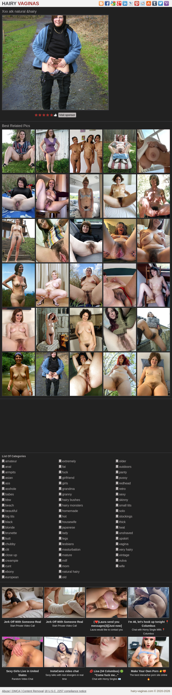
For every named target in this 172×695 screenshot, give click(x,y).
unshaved (124, 533)
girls (63, 483)
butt (6, 538)
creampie (10, 560)
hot (63, 516)
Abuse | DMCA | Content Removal (23, 691)
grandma (67, 488)
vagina (122, 544)
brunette (9, 533)
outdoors (123, 466)
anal (6, 466)
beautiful (9, 511)
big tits (8, 516)
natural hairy (69, 571)
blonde (8, 527)
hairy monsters (71, 505)
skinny (122, 500)
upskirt (122, 538)
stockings (124, 516)
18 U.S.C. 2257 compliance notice (65, 691)
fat (62, 466)
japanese (67, 527)
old (62, 577)
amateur (9, 461)
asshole (9, 488)
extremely (67, 461)
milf (63, 560)
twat (120, 527)
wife (120, 566)
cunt (6, 566)
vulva (121, 560)
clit (5, 549)
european (10, 577)
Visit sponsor (67, 115)
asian (7, 477)
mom (64, 566)
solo (120, 511)
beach (8, 505)
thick (121, 522)
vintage (122, 555)
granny (65, 494)
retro (121, 488)
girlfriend (66, 477)
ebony (8, 571)
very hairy (124, 549)
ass (6, 483)
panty (121, 472)
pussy (121, 477)
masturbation (69, 549)
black (7, 522)
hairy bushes (69, 500)
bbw (6, 500)
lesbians (66, 544)
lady (63, 533)
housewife (68, 522)
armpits (9, 472)
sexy (121, 494)
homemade (68, 511)
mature (65, 555)
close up (9, 555)
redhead (123, 483)
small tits (123, 505)
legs (63, 538)
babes (8, 494)
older (121, 461)
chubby (8, 544)
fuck (63, 472)
